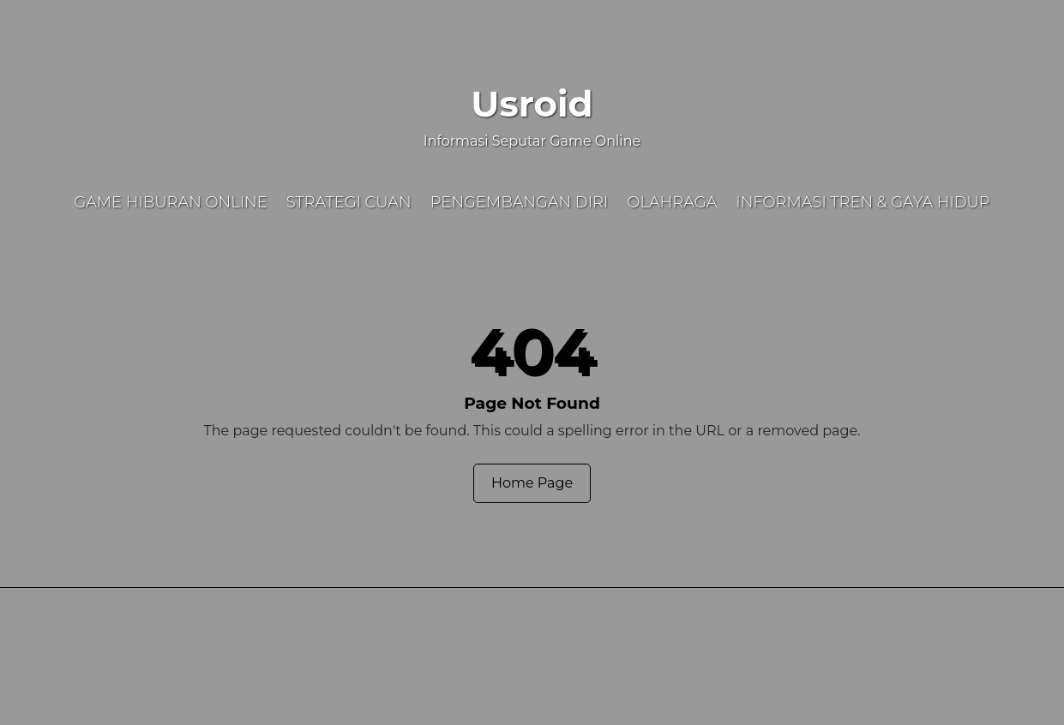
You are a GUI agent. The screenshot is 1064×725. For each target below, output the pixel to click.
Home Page (532, 483)
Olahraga (672, 202)
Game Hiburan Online (170, 202)
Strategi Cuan (349, 202)
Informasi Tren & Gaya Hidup (862, 202)
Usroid (531, 103)
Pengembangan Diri (519, 202)
